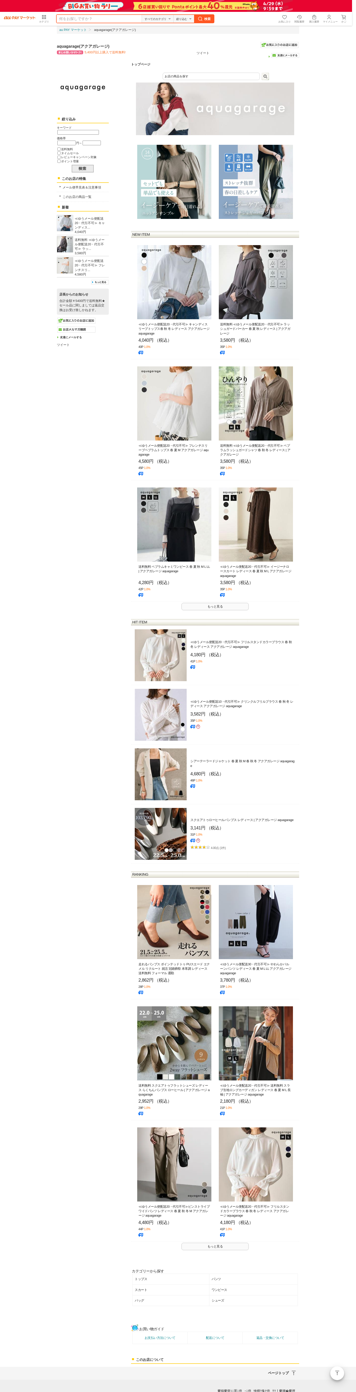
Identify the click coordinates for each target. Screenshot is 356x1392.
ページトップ (337, 1373)
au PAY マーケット (73, 18)
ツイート (203, 53)
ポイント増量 (70, 161)
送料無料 (67, 149)
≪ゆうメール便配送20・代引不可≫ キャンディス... (90, 223)
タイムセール (70, 153)
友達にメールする (71, 337)
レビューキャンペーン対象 (79, 157)
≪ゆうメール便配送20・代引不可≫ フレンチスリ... (90, 265)
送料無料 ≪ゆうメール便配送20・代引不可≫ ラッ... (90, 244)
